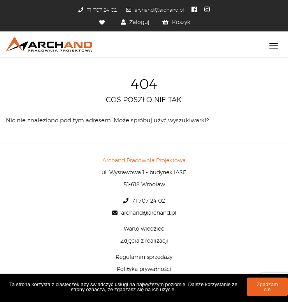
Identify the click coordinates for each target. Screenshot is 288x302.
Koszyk (181, 22)
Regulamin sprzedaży (144, 257)
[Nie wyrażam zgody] (278, 288)
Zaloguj (139, 22)
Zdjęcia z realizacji (144, 241)
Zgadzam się (267, 286)
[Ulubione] (103, 22)
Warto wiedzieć (144, 229)
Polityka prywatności (144, 269)
